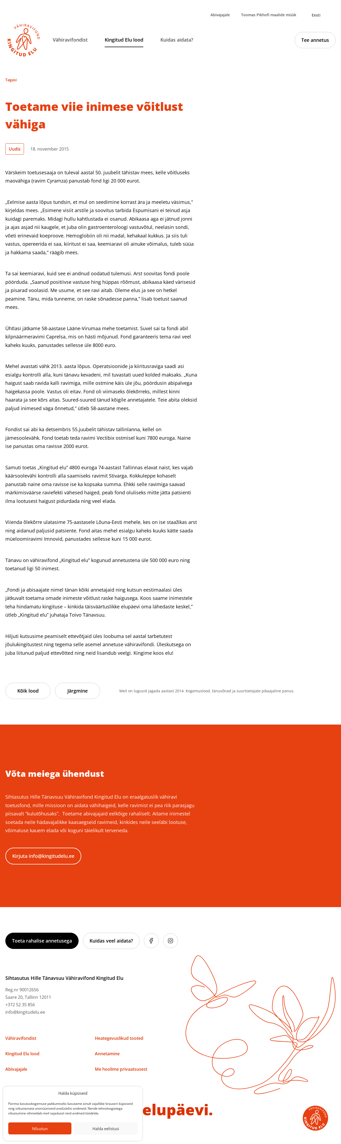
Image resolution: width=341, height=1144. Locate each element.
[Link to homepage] (23, 40)
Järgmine (77, 691)
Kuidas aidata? (176, 40)
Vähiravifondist (70, 40)
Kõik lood (28, 691)
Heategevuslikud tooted (119, 1038)
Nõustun (40, 1128)
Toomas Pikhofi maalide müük (268, 14)
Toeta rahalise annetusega (42, 940)
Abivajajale (220, 14)
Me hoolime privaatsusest (121, 1069)
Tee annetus (315, 40)
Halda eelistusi (105, 1128)
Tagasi (11, 79)
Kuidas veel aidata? (111, 940)
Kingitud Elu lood (124, 40)
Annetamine (107, 1054)
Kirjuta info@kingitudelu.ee (43, 856)
